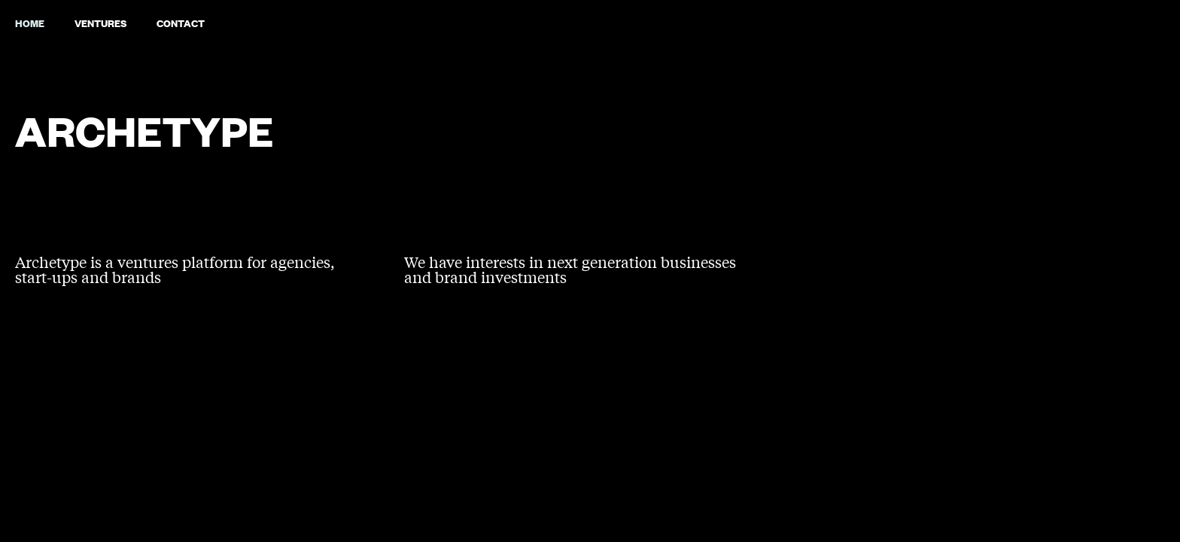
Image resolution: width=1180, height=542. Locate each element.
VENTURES (100, 22)
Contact (181, 22)
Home (29, 22)
